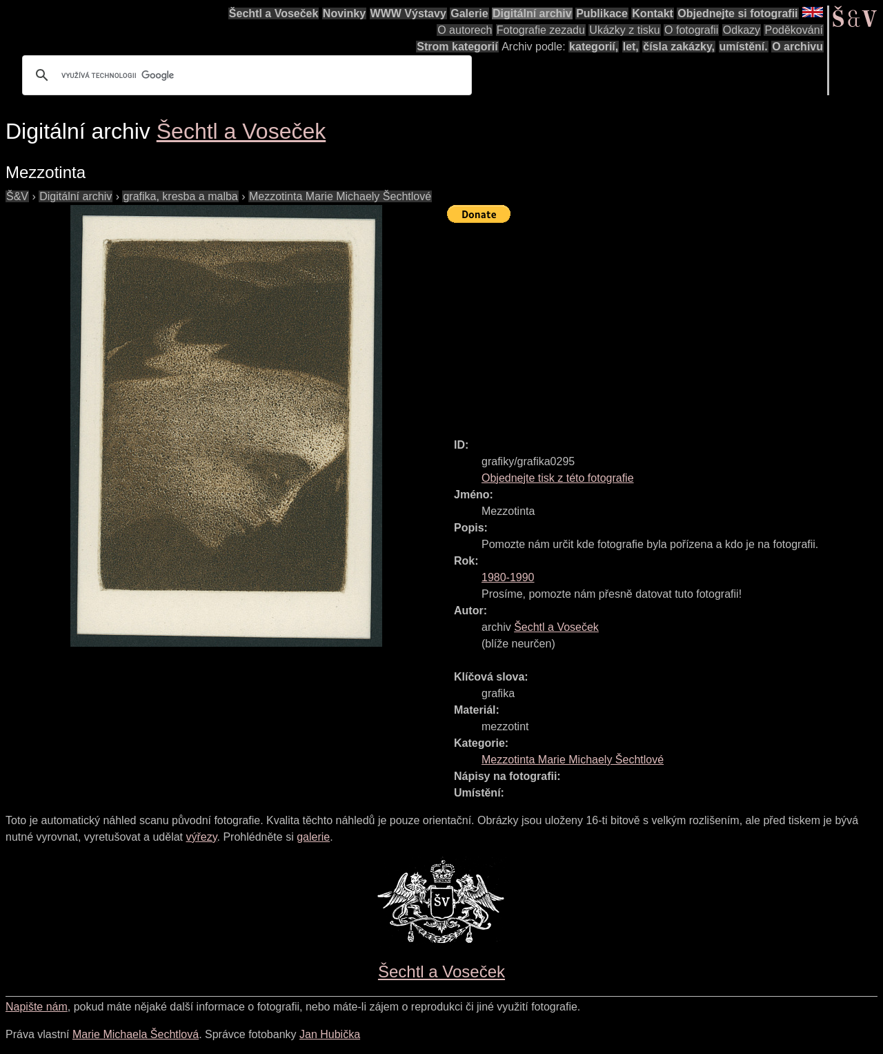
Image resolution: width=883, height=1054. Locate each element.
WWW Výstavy (408, 13)
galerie (313, 837)
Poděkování (793, 30)
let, (631, 46)
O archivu (797, 46)
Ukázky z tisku (624, 30)
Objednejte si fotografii (737, 13)
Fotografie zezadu (541, 30)
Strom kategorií (457, 46)
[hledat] (244, 75)
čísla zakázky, (679, 46)
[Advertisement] (665, 324)
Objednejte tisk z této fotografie (558, 478)
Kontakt (652, 13)
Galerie (469, 13)
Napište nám (37, 1007)
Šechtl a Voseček (274, 13)
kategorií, (593, 46)
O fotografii (691, 30)
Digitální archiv (532, 13)
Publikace (602, 13)
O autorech (464, 30)
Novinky (344, 13)
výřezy (201, 837)
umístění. (744, 46)
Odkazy (741, 30)
